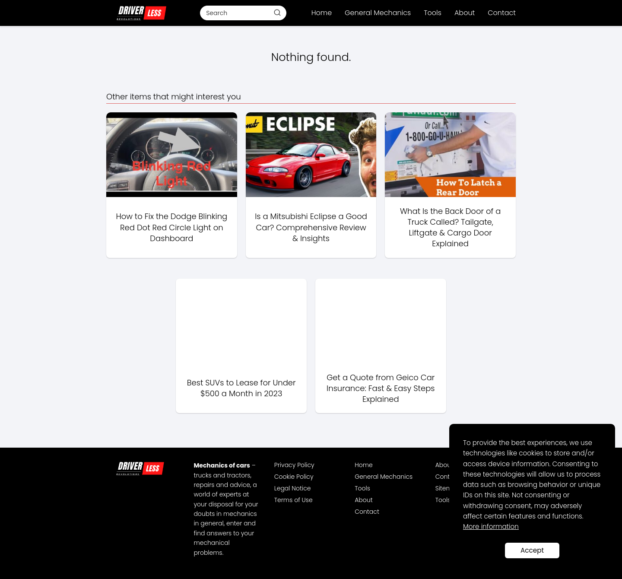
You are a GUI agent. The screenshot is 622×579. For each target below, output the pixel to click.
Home (321, 13)
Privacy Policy (294, 465)
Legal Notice (292, 488)
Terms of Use (293, 500)
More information (491, 526)
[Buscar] (277, 12)
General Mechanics (378, 13)
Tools (432, 13)
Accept (532, 550)
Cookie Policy (294, 476)
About (464, 13)
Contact (502, 13)
